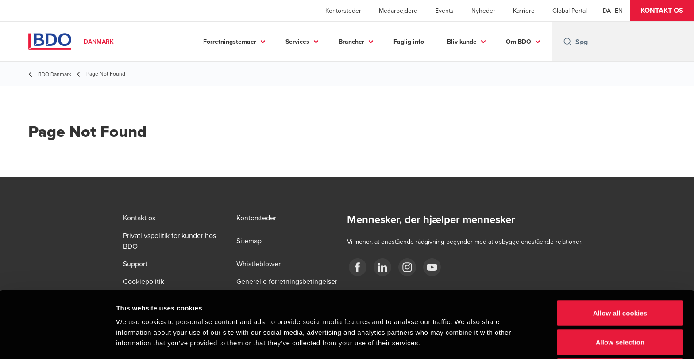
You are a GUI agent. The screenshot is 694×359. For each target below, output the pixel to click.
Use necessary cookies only (620, 308)
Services (297, 41)
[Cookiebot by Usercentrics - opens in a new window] (57, 341)
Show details (464, 341)
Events (444, 10)
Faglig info (408, 41)
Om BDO (518, 41)
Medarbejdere (398, 10)
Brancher (351, 41)
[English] (619, 10)
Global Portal (569, 10)
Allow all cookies (620, 250)
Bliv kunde (462, 41)
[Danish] (607, 10)
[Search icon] (567, 41)
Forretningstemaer (229, 41)
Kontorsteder (343, 10)
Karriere (524, 10)
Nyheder (483, 10)
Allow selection (620, 279)
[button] (662, 10)
